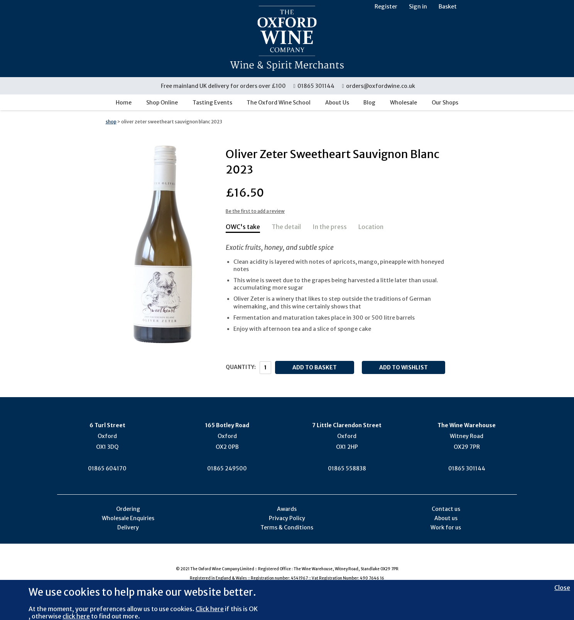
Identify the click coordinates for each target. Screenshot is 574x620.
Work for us (445, 527)
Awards (287, 508)
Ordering (128, 508)
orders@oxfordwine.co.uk (378, 86)
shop (111, 122)
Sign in (418, 6)
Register (386, 6)
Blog (369, 102)
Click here (210, 609)
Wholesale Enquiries (128, 518)
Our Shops (445, 102)
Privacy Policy (287, 518)
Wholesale (403, 102)
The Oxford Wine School (278, 102)
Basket (448, 6)
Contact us (446, 508)
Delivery (128, 527)
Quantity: (241, 367)
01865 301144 (314, 86)
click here (76, 616)
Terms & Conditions (286, 527)
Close (562, 587)
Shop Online (162, 102)
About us (446, 518)
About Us (337, 102)
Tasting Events (212, 102)
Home (124, 102)
